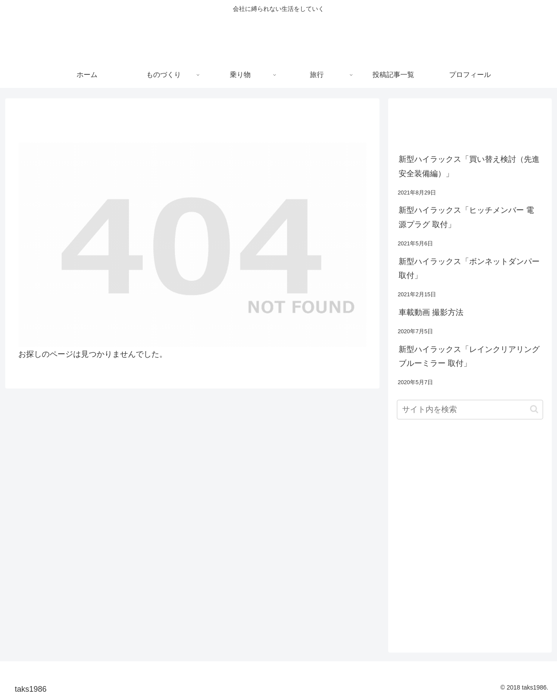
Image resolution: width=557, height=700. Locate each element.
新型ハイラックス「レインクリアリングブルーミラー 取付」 (469, 356)
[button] (534, 409)
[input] (470, 409)
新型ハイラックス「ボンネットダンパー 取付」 (469, 268)
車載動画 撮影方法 (431, 312)
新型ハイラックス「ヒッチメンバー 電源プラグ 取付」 (466, 217)
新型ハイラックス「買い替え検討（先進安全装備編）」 (469, 166)
